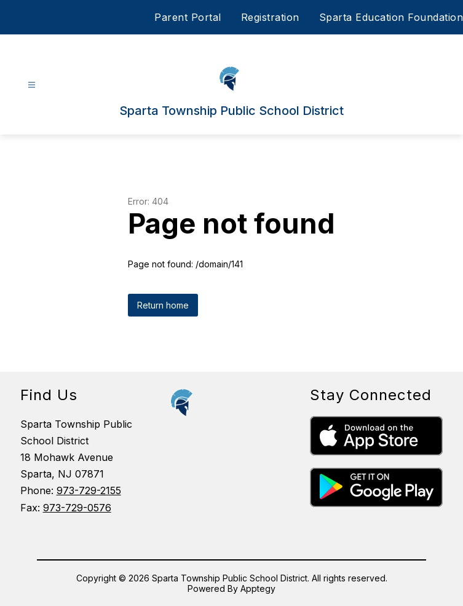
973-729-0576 (77, 508)
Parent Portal (187, 17)
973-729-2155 (89, 490)
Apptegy (257, 588)
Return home (163, 305)
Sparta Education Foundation (391, 17)
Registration (270, 17)
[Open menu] (32, 85)
